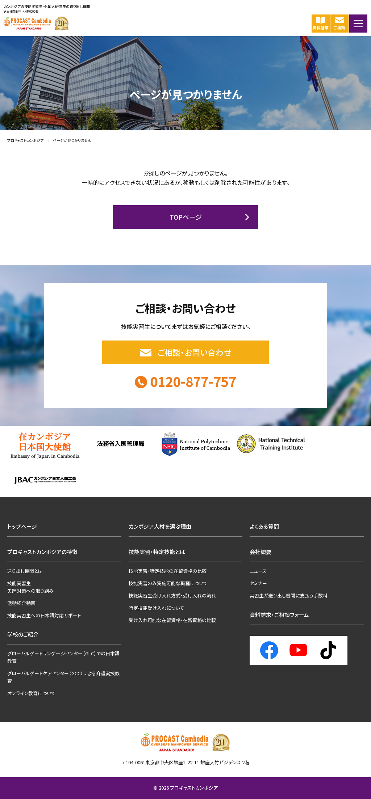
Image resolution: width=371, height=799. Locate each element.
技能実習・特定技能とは (157, 551)
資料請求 (321, 23)
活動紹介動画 (21, 603)
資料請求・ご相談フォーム (279, 614)
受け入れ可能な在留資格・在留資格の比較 (172, 620)
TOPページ (186, 216)
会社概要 (260, 551)
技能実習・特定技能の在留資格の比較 (168, 570)
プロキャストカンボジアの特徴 (42, 551)
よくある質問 (264, 526)
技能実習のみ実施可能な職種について (168, 583)
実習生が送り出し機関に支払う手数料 (289, 595)
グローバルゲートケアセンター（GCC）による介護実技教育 (63, 677)
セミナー (258, 583)
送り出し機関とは (25, 570)
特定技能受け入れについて (156, 607)
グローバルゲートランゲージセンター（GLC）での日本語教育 (63, 657)
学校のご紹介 (23, 634)
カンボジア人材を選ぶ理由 (160, 526)
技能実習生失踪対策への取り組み (30, 587)
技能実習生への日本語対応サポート (44, 615)
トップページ (22, 526)
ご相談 (339, 23)
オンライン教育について (31, 693)
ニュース (258, 570)
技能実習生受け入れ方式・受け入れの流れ (172, 595)
